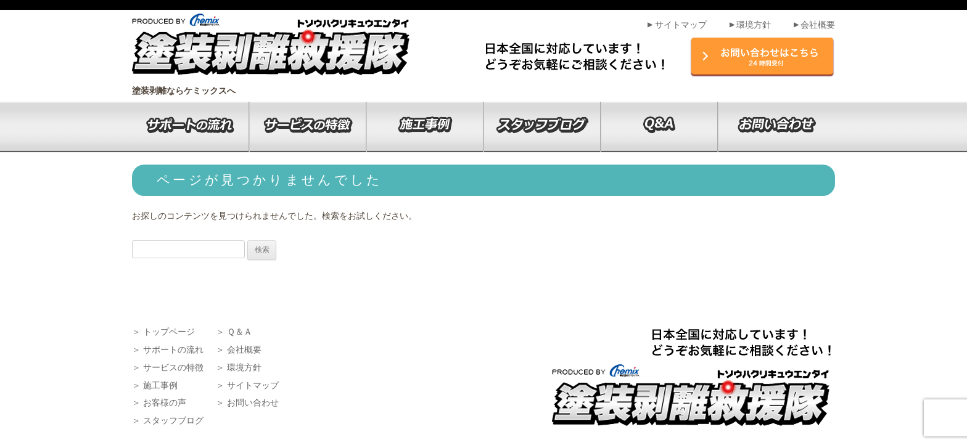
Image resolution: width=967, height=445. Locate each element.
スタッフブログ (173, 420)
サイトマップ (676, 25)
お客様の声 (164, 402)
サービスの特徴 (173, 367)
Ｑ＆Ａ (239, 332)
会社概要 (813, 25)
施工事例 (160, 385)
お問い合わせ (253, 402)
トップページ (169, 332)
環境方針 (749, 25)
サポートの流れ (173, 349)
